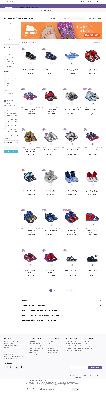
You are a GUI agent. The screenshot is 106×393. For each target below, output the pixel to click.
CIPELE (7, 31)
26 (7, 83)
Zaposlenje (87, 346)
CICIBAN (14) (9, 57)
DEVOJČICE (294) (10, 103)
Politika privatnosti (34, 352)
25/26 (15, 81)
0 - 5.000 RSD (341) (11, 93)
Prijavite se (95, 368)
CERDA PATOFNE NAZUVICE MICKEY (51, 191)
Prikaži (89, 18)
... (64, 290)
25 (8, 81)
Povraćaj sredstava (53, 350)
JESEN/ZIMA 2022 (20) (12, 135)
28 (7, 85)
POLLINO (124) (10, 64)
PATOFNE (7, 33)
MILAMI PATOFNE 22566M (51, 69)
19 (8, 74)
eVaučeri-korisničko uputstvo (73, 343)
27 (14, 83)
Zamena (50, 346)
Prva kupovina (54, 6)
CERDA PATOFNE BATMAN (71, 109)
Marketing (45, 389)
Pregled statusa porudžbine (55, 357)
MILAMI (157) (9, 61)
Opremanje (43, 6)
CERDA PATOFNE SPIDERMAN (72, 231)
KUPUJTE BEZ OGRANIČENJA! (47, 10)
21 (7, 76)
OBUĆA (25, 12)
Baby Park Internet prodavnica (11, 12)
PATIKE (7, 29)
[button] (11, 52)
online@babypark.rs (13, 345)
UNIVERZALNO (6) (10, 105)
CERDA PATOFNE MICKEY (71, 150)
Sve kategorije (20, 6)
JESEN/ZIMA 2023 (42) (12, 129)
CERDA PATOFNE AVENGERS (92, 70)
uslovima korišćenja (90, 372)
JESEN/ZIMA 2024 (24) (12, 119)
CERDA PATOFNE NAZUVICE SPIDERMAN (92, 191)
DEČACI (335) (9, 101)
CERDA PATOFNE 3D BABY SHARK (71, 70)
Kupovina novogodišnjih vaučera (74, 346)
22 (15, 76)
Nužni (30, 389)
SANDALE (8, 39)
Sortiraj (64, 18)
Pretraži (11, 151)
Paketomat (50, 341)
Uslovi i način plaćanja (34, 354)
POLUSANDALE (9, 35)
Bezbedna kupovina (71, 341)
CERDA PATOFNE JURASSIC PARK (30, 150)
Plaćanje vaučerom (34, 350)
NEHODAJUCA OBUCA (10, 41)
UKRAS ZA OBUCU (9, 27)
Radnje (86, 343)
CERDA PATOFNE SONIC (51, 230)
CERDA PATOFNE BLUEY (92, 109)
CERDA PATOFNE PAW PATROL (30, 231)
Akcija (29, 6)
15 (67, 290)
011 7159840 (12, 343)
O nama (87, 341)
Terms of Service (74, 377)
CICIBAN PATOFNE (92, 271)
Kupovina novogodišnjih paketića (74, 348)
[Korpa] (99, 2)
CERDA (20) (9, 54)
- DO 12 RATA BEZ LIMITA (61, 10)
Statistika (37, 389)
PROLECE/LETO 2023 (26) (11, 126)
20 (15, 74)
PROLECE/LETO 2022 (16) (11, 132)
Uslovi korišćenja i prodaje (54, 354)
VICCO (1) (8, 66)
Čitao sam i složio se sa (84, 371)
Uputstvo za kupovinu (34, 343)
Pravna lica (32, 341)
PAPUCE (7, 23)
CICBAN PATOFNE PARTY (72, 271)
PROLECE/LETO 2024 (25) (11, 122)
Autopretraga (56, 18)
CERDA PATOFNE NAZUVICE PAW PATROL (72, 191)
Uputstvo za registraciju (35, 346)
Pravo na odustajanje (53, 352)
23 (8, 78)
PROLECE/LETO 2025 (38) (11, 116)
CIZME (6, 37)
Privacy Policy (97, 375)
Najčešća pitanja (89, 348)
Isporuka (50, 343)
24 (15, 78)
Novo (36, 6)
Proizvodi (21, 12)
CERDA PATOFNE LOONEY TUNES (51, 150)
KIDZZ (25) (9, 59)
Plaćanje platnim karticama (36, 348)
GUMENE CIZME (9, 25)
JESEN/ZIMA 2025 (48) (12, 113)
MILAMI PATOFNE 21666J (30, 69)
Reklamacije (51, 348)
